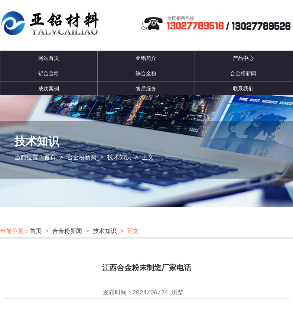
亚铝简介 (146, 58)
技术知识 (119, 157)
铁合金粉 (146, 74)
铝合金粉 (48, 74)
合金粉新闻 (243, 74)
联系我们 (243, 89)
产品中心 (243, 58)
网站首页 (48, 58)
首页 (50, 157)
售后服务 (146, 89)
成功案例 (48, 89)
